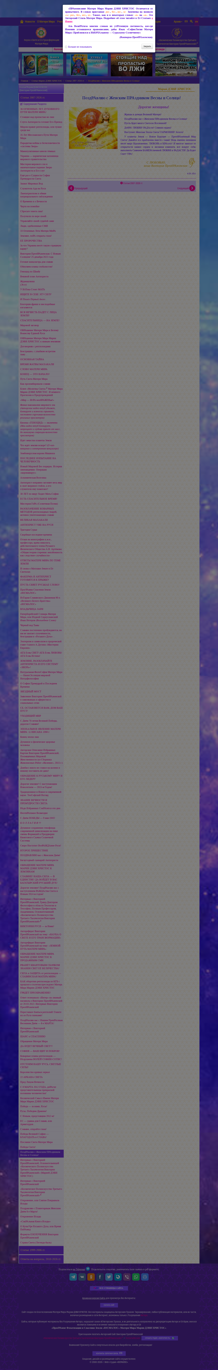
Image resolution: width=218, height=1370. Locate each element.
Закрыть (147, 46)
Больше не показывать (78, 46)
